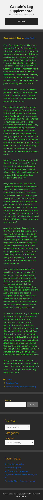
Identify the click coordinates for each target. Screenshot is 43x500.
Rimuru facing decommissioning (21, 386)
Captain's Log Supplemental (21, 8)
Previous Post (12, 383)
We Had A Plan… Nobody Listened (20, 481)
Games (9, 379)
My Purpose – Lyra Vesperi (17, 471)
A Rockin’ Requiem (13, 467)
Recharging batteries (14, 464)
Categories (9, 438)
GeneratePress (21, 496)
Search (8, 400)
